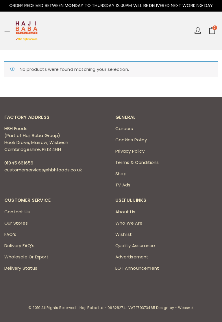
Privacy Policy (130, 151)
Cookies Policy (131, 140)
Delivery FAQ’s (19, 246)
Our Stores (16, 223)
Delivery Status (20, 268)
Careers (124, 128)
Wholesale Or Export (26, 257)
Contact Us (17, 212)
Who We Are (129, 223)
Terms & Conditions (137, 162)
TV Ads (122, 185)
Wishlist (123, 234)
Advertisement (132, 257)
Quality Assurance (135, 246)
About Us (125, 212)
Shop (121, 174)
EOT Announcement (137, 268)
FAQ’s (10, 234)
